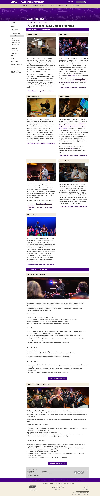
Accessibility (54, 480)
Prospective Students (44, 22)
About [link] (13, 26)
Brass (38, 204)
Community (81, 480)
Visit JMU (72, 483)
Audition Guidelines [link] (16, 40)
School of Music (34, 22)
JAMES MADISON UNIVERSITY (82, 494)
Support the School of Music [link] (16, 72)
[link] (75, 473)
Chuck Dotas (71, 75)
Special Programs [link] (16, 64)
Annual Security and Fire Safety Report (81, 492)
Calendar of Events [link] (15, 54)
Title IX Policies (86, 489)
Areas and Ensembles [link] (14, 49)
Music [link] (13, 23)
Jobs (61, 480)
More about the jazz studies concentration (73, 87)
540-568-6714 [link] (45, 472)
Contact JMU (58, 489)
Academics (34, 5)
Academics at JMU (58, 483)
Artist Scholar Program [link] (16, 42)
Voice (29, 209)
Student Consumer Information (82, 491)
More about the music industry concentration (73, 155)
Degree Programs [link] (15, 35)
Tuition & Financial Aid (63, 5)
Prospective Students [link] (15, 30)
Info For (71, 2)
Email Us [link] (44, 471)
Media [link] (12, 58)
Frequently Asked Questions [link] (15, 45)
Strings (42, 204)
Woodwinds (31, 206)
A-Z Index (32, 480)
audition (71, 148)
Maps (75, 480)
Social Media (68, 480)
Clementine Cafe (80, 79)
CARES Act (86, 487)
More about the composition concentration (41, 91)
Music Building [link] (30, 471)
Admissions (24, 5)
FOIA (88, 486)
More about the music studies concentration (73, 206)
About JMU (66, 483)
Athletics (76, 5)
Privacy (47, 480)
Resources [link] (14, 61)
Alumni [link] (13, 68)
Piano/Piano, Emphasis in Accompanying (40, 207)
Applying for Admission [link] (16, 38)
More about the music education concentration (41, 143)
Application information (57, 378)
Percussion (48, 204)
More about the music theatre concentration (41, 264)
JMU (28, 22)
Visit (52, 5)
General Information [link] (16, 33)
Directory (40, 480)
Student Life (44, 5)
